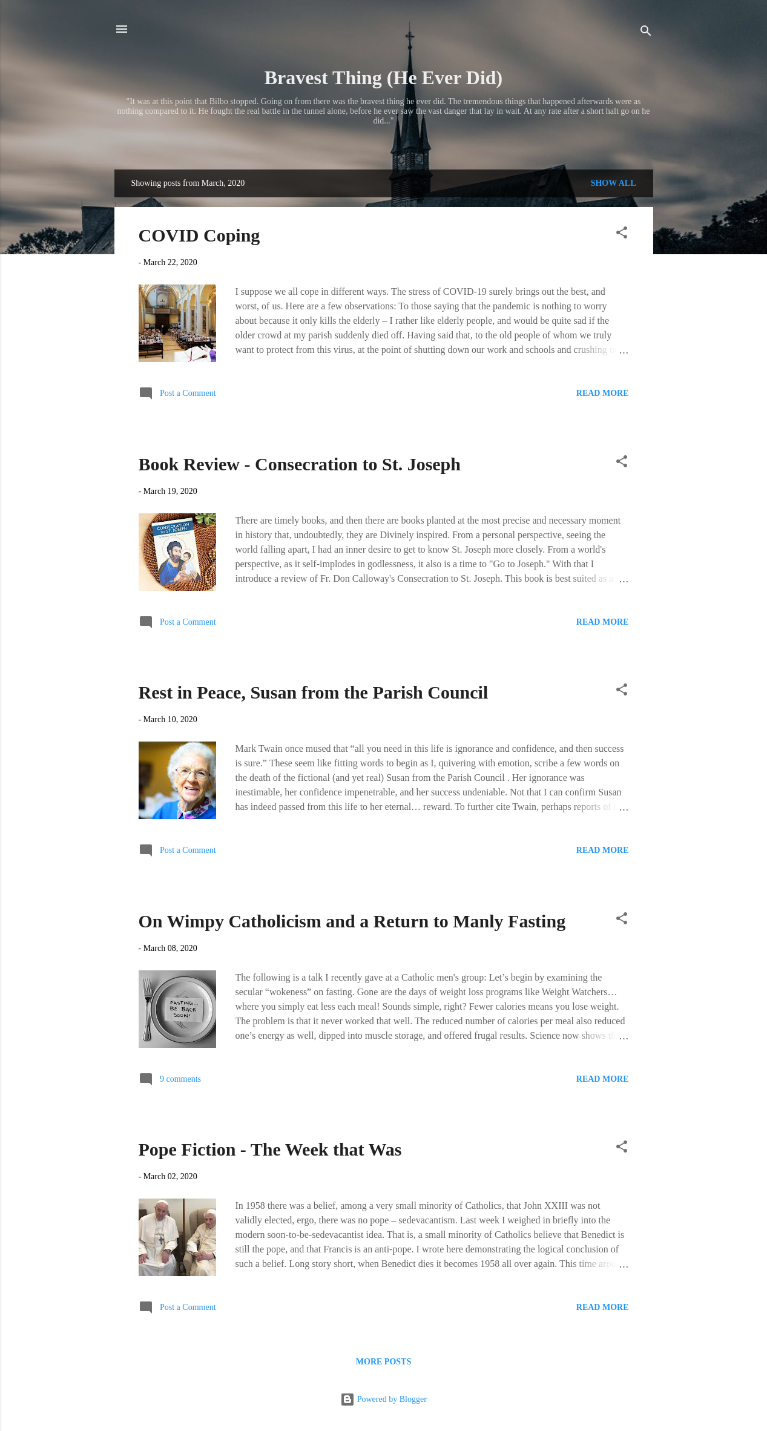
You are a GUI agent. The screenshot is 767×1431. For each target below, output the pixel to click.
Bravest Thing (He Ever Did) (383, 77)
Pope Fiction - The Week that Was (270, 1149)
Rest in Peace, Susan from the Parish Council (314, 692)
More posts (383, 1361)
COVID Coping (199, 235)
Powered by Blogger (383, 1399)
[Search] (646, 33)
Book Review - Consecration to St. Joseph (300, 464)
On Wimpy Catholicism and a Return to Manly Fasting (352, 921)
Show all (613, 183)
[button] (621, 235)
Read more (602, 393)
